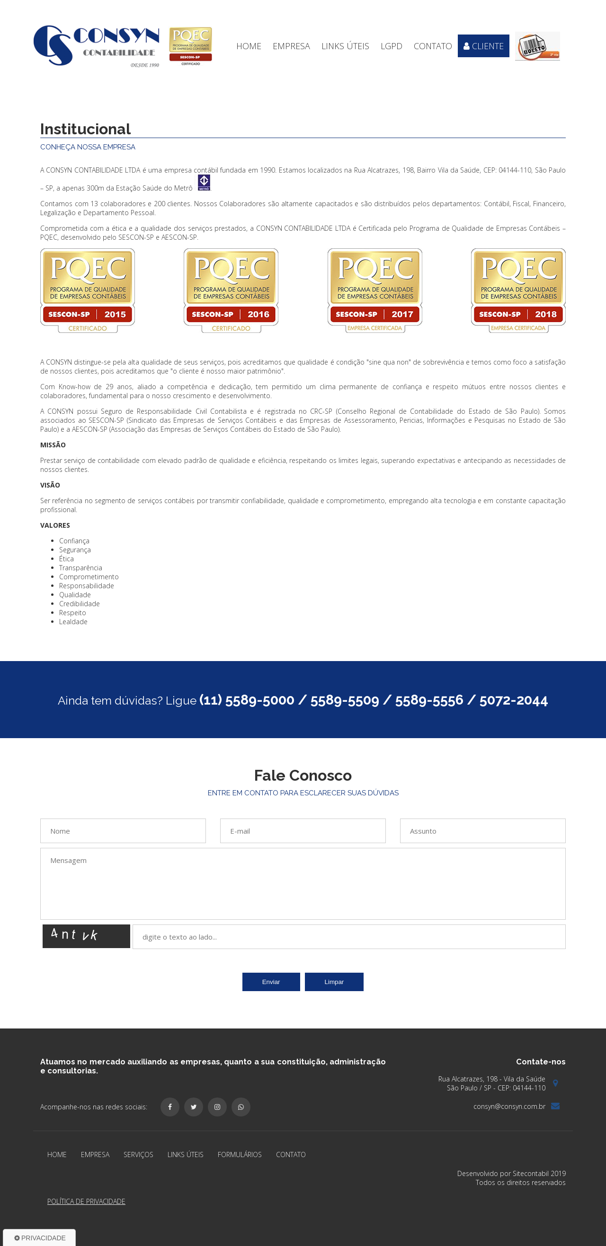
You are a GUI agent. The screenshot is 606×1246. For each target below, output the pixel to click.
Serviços (138, 1154)
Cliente (483, 46)
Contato (433, 46)
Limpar (334, 981)
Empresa (291, 46)
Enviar (271, 981)
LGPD (391, 46)
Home (248, 46)
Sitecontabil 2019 (539, 1173)
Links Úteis (345, 46)
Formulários (240, 1154)
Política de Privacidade (86, 1201)
